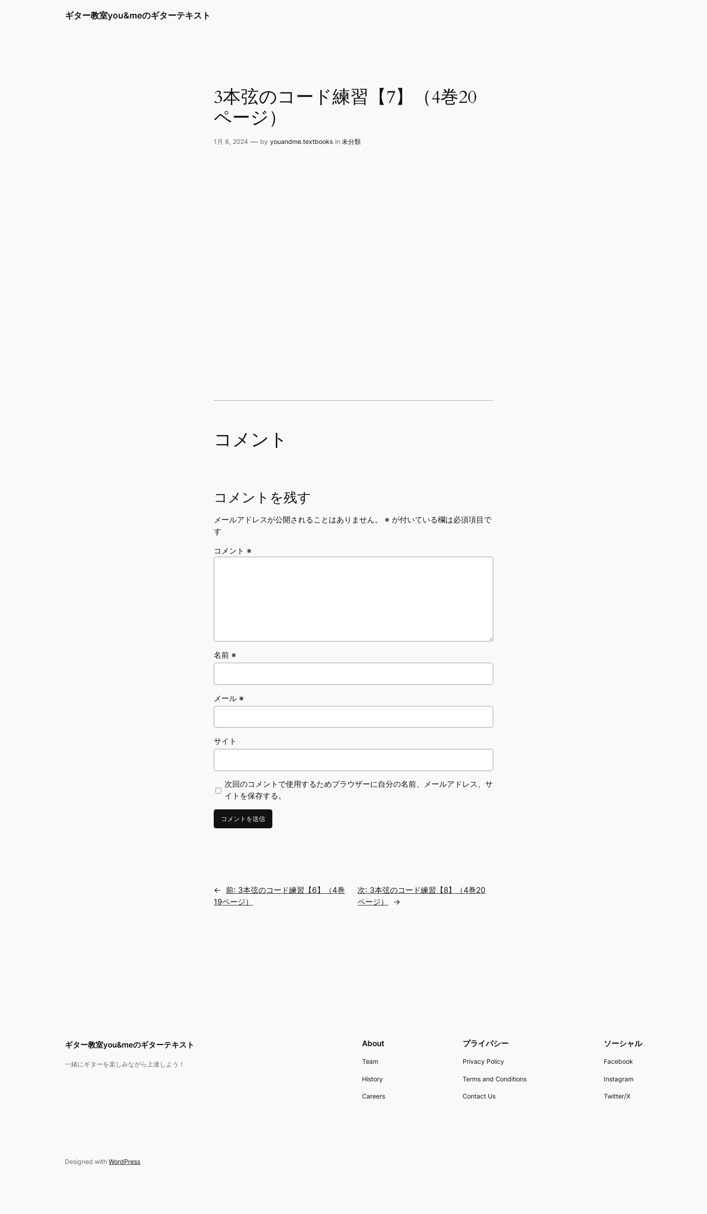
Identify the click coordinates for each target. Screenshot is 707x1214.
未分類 (351, 141)
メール (229, 698)
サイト (225, 741)
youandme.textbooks (301, 141)
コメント (233, 550)
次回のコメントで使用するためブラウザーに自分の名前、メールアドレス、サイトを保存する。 (359, 790)
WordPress (124, 1161)
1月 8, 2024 (231, 141)
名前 (225, 655)
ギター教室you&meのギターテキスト (138, 15)
